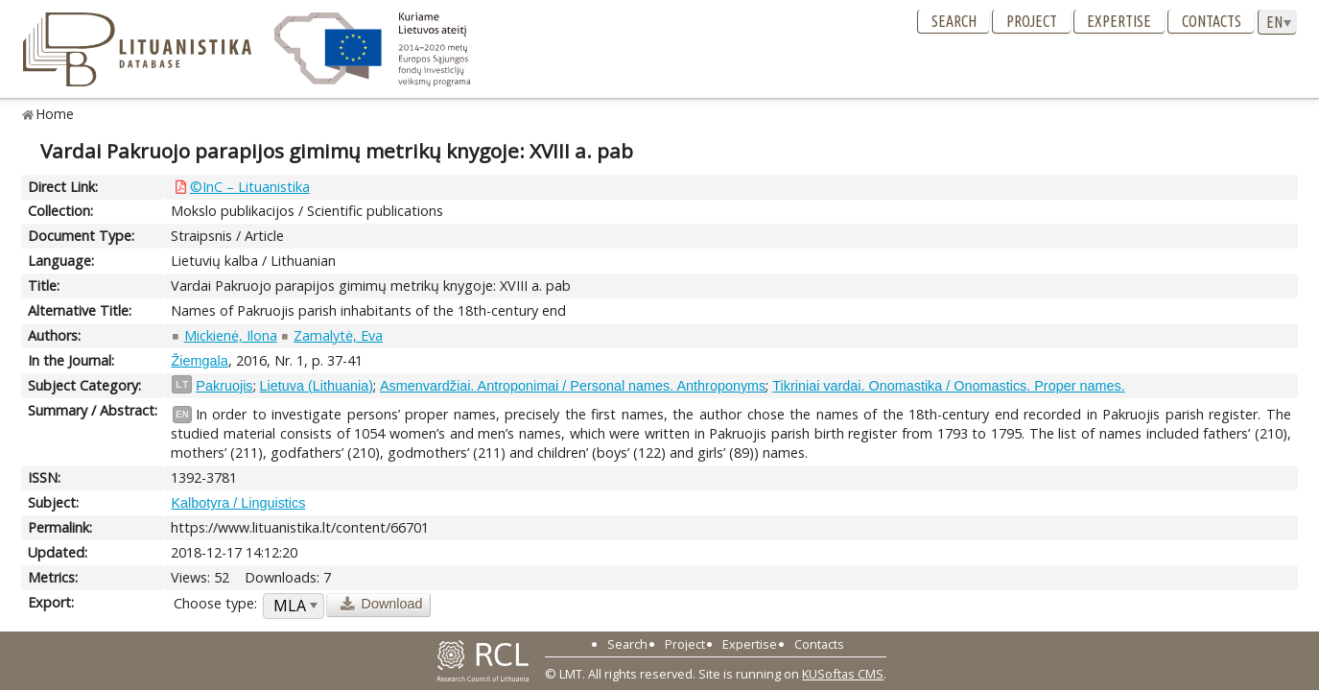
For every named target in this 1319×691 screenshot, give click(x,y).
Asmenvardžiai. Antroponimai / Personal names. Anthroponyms (572, 385)
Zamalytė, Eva (338, 335)
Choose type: (215, 603)
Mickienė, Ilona (230, 335)
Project (1031, 21)
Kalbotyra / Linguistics (238, 503)
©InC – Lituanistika (250, 187)
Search (954, 21)
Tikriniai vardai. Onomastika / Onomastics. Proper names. (948, 385)
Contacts (1211, 21)
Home (55, 114)
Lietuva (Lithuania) (316, 385)
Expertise (1119, 21)
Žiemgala (199, 361)
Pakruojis (224, 385)
